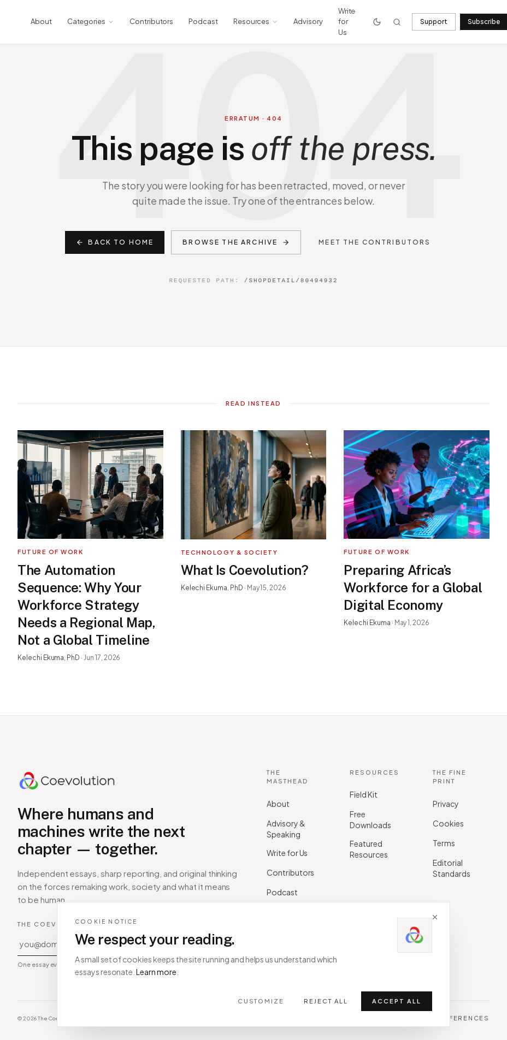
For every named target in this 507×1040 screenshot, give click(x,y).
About (41, 21)
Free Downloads (377, 819)
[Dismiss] (435, 917)
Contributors (151, 21)
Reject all (326, 1001)
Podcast (203, 21)
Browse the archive (236, 242)
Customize (261, 1001)
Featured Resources (377, 849)
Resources (255, 21)
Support (433, 21)
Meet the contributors (375, 242)
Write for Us (347, 22)
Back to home (115, 242)
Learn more (156, 972)
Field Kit (367, 794)
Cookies (452, 823)
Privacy (450, 804)
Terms (448, 843)
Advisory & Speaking (294, 828)
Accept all (396, 1001)
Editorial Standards (460, 868)
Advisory (307, 21)
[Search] (396, 22)
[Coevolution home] (67, 781)
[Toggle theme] (377, 22)
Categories (90, 21)
